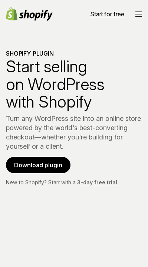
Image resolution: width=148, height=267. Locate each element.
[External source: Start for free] (107, 13)
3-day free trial (97, 181)
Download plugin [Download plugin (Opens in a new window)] (38, 164)
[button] (138, 13)
